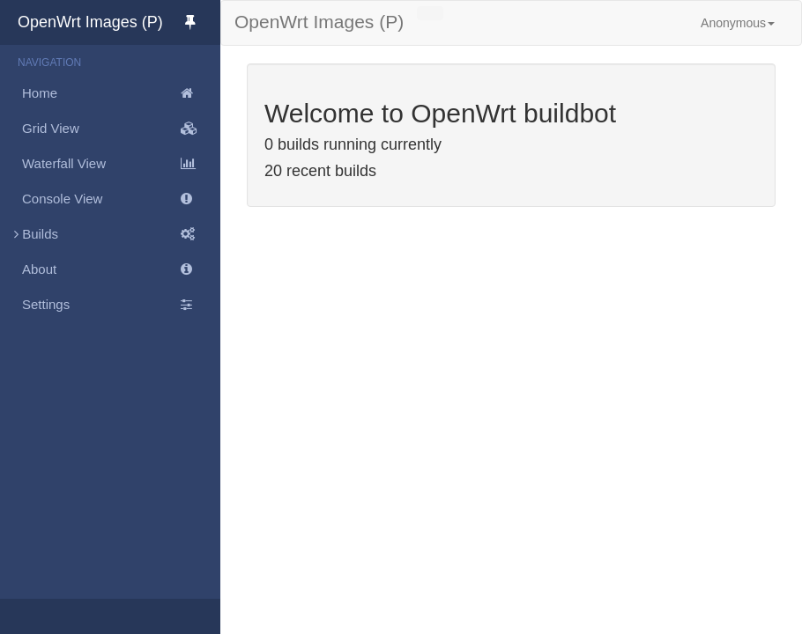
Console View (121, 199)
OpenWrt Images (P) (119, 22)
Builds (110, 234)
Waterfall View (121, 163)
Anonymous (738, 23)
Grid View (121, 128)
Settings (121, 304)
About (121, 269)
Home (121, 93)
